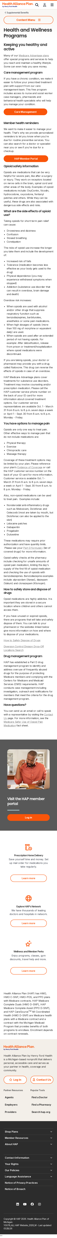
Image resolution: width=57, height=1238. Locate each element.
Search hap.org (41, 1111)
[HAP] (17, 4)
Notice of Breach (15, 1189)
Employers (11, 1104)
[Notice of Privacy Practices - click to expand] (28, 1183)
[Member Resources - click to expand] (28, 1138)
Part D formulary (33, 547)
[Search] (37, 5)
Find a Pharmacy (41, 1104)
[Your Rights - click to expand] (28, 1164)
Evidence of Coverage (29, 467)
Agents (9, 1097)
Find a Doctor (40, 1097)
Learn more (28, 878)
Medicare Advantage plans (34, 55)
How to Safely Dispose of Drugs (22, 640)
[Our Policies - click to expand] (28, 1170)
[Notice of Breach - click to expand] (28, 1189)
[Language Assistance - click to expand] (28, 1176)
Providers (10, 1111)
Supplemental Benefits (17, 12)
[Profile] (44, 5)
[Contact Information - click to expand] (28, 1158)
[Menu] (52, 5)
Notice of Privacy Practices (21, 1182)
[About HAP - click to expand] (28, 1144)
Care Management (25, 111)
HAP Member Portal (26, 158)
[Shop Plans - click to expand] (28, 1132)
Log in (28, 817)
